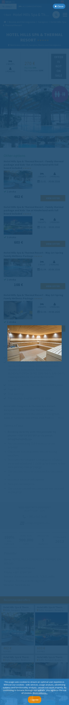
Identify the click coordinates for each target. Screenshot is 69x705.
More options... (40, 693)
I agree (34, 699)
